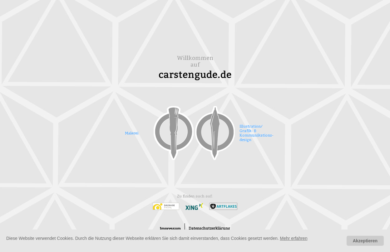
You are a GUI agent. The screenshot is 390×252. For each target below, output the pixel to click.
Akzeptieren (365, 240)
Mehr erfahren (293, 238)
